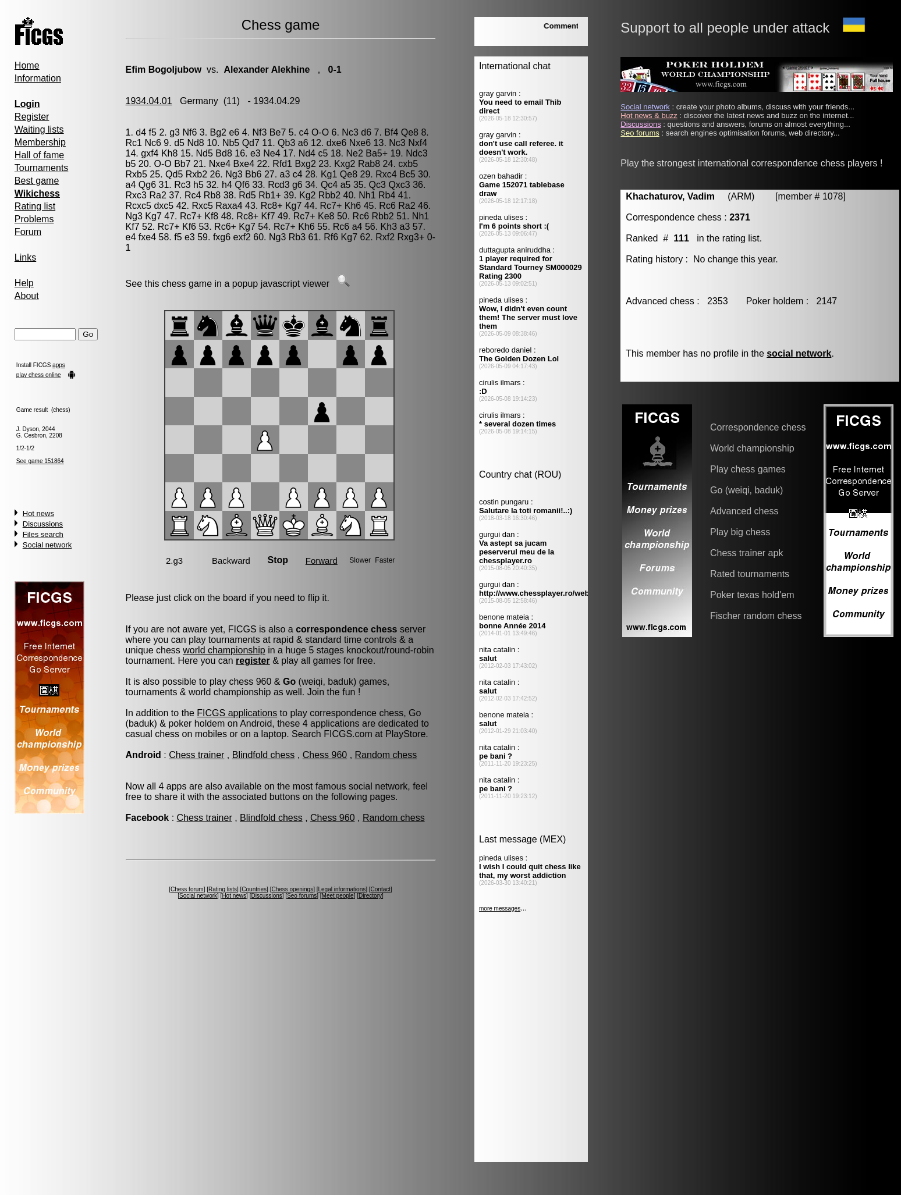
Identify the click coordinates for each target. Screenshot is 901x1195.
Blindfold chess (263, 755)
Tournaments (42, 168)
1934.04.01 (149, 101)
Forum (28, 232)
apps (58, 365)
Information (38, 78)
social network (799, 353)
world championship (224, 650)
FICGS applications (237, 713)
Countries (254, 889)
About (27, 296)
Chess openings (292, 889)
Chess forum (187, 889)
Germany (199, 101)
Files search (43, 534)
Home (27, 65)
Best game (37, 181)
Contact (381, 889)
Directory (370, 895)
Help (24, 283)
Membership (40, 142)
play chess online (38, 375)
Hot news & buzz (648, 115)
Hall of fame (39, 155)
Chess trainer (196, 755)
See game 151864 (40, 461)
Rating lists (222, 889)
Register (32, 117)
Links (25, 257)
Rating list (35, 206)
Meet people (338, 895)
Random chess (386, 755)
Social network (47, 544)
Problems (34, 219)
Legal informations (342, 889)
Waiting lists (39, 129)
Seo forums (302, 895)
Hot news (38, 513)
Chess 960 (325, 755)
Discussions (43, 524)
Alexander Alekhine (267, 69)
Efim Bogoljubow (164, 69)
